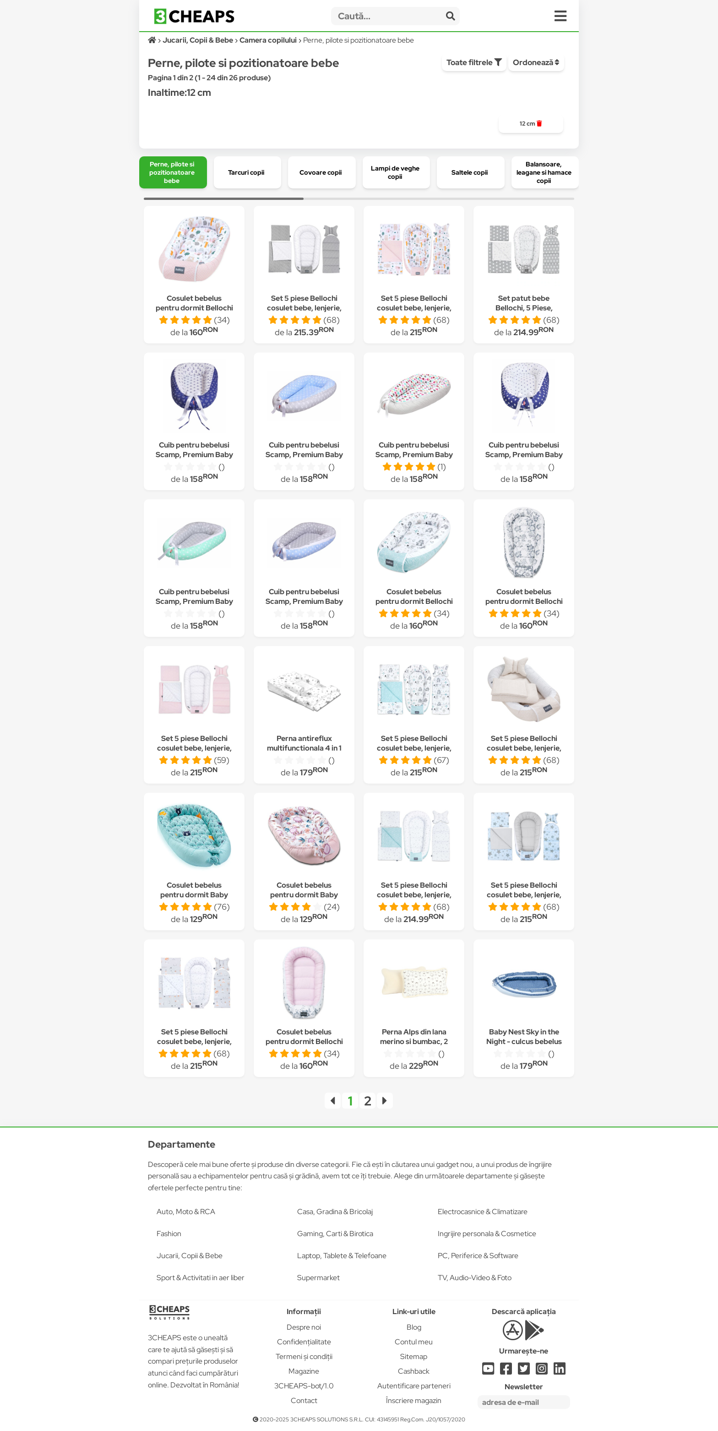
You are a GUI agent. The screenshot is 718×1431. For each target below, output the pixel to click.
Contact (304, 1400)
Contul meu (414, 1342)
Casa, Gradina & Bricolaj (335, 1211)
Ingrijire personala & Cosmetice (487, 1233)
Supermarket (318, 1277)
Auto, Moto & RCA (186, 1211)
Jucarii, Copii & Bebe (190, 1255)
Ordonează (536, 62)
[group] (531, 124)
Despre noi (304, 1327)
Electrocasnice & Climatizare (483, 1211)
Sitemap (413, 1356)
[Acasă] (153, 40)
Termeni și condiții (304, 1356)
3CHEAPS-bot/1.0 (304, 1386)
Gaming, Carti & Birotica (335, 1233)
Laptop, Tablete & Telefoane (341, 1255)
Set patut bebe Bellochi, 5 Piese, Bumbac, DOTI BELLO (524, 307)
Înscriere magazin (413, 1400)
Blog (414, 1327)
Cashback (414, 1371)
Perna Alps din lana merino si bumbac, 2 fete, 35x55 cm (414, 1041)
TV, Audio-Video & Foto (474, 1277)
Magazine (303, 1371)
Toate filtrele (474, 62)
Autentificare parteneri (414, 1386)
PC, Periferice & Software (478, 1255)
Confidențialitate (304, 1342)
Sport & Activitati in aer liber (201, 1277)
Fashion (169, 1233)
